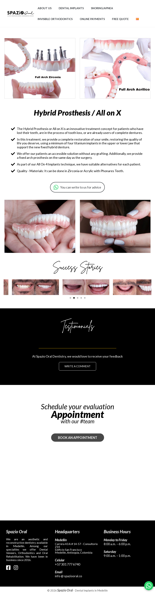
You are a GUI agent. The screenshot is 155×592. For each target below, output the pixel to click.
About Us (44, 8)
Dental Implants (71, 8)
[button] (70, 298)
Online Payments (92, 19)
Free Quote (120, 19)
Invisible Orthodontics (55, 19)
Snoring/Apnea (102, 8)
